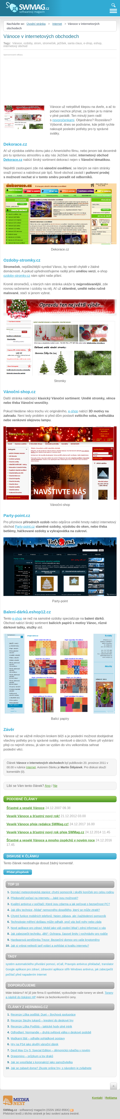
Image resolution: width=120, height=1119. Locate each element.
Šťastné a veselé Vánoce (25, 808)
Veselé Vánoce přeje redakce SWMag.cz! (37, 824)
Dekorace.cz (12, 159)
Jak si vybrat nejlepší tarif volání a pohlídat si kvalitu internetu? (50, 945)
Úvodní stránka (35, 23)
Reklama (111, 1097)
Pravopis (70, 964)
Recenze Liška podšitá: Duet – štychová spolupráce (43, 1014)
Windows (76, 969)
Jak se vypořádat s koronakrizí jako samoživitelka (42, 1062)
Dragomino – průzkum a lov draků (32, 1056)
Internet (57, 23)
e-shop (73, 411)
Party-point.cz (25, 526)
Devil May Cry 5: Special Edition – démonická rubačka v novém (50, 1050)
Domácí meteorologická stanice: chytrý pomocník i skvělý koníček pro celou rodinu (62, 892)
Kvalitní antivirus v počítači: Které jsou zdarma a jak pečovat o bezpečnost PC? (60, 904)
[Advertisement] (60, 80)
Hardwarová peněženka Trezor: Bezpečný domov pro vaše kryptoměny (55, 939)
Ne (55, 785)
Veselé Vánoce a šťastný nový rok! (33, 816)
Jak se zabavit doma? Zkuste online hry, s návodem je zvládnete (51, 1068)
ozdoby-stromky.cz (16, 275)
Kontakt (97, 1097)
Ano (48, 785)
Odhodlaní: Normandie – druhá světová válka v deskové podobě (51, 1032)
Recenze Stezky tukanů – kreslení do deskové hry (42, 1020)
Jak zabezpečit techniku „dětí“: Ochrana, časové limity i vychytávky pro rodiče (59, 933)
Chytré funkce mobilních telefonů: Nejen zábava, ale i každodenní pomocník (58, 916)
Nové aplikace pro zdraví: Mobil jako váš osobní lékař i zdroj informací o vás (58, 928)
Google (10, 969)
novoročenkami (63, 120)
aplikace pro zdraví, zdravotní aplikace (40, 969)
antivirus (82, 964)
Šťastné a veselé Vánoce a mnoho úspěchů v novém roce (50, 840)
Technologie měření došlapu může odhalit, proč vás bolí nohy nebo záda (56, 921)
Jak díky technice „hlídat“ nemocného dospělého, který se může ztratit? (55, 910)
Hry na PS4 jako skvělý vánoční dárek (34, 1044)
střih (67, 969)
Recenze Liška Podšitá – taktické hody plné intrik (41, 1026)
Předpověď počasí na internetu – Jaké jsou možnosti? (44, 898)
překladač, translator (101, 964)
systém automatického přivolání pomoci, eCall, (35, 964)
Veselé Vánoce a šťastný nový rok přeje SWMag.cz (45, 832)
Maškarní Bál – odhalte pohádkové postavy (38, 1038)
